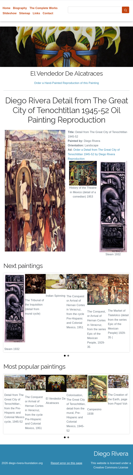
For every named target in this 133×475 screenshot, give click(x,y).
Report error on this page (66, 463)
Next (124, 312)
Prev (9, 312)
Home (6, 8)
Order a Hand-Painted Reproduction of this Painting (66, 83)
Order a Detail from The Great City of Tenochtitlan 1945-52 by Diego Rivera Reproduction (94, 154)
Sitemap (24, 13)
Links (36, 13)
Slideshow (10, 13)
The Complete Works (44, 8)
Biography (20, 8)
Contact (48, 13)
